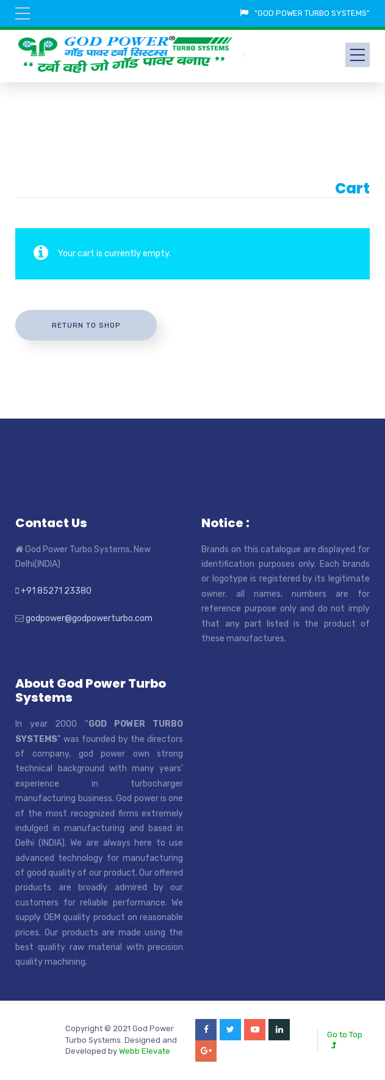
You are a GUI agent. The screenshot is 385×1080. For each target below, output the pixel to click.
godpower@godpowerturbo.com (89, 618)
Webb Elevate (144, 1051)
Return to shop (86, 325)
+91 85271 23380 (56, 591)
